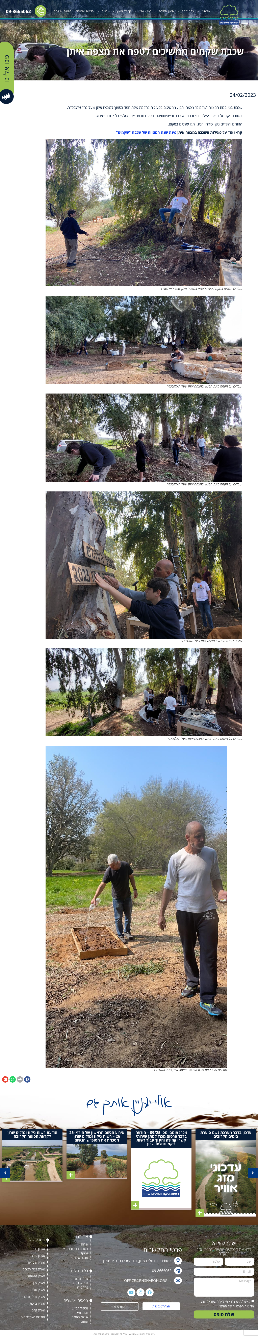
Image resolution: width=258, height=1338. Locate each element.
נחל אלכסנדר (79, 1283)
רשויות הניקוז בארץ (75, 1249)
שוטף (84, 1253)
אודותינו (204, 11)
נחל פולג (82, 1287)
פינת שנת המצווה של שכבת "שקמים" (146, 132)
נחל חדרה (81, 1278)
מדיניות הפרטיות (243, 1306)
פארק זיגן (39, 1283)
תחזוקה (83, 1321)
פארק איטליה (36, 1262)
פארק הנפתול (36, 1276)
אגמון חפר (38, 1249)
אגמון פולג (38, 1255)
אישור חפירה (80, 1317)
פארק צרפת (37, 1303)
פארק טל (39, 1290)
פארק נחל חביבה (34, 1296)
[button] (27, 1079)
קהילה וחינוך (122, 11)
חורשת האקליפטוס (33, 1317)
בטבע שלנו (143, 11)
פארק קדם (38, 1310)
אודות (84, 1244)
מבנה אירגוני (79, 1257)
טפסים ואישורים (62, 11)
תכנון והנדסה (164, 11)
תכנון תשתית (80, 1312)
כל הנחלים (186, 11)
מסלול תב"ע (80, 1308)
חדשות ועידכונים (84, 11)
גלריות (103, 11)
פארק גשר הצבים (33, 1269)
